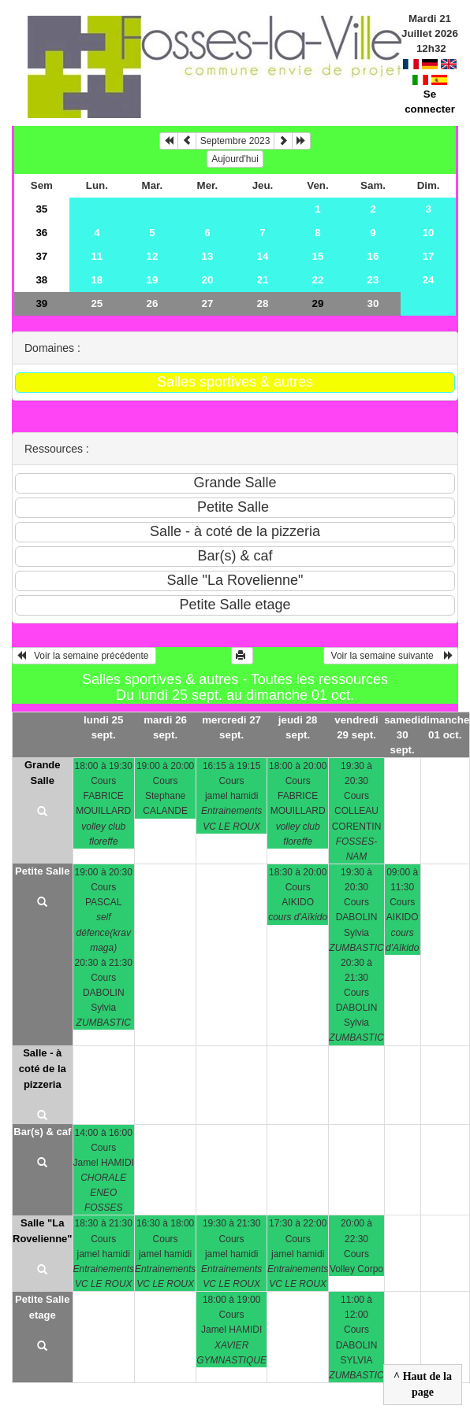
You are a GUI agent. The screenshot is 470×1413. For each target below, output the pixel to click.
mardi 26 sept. (165, 727)
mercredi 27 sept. (231, 727)
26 (152, 303)
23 (373, 280)
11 (97, 256)
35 (41, 209)
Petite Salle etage (42, 1307)
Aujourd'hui (235, 159)
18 (97, 280)
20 (208, 280)
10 (429, 233)
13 (208, 256)
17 (429, 256)
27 (208, 303)
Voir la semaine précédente (84, 655)
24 (429, 280)
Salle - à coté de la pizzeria (42, 1068)
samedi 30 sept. (402, 735)
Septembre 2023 (235, 140)
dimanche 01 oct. (444, 727)
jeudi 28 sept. (298, 727)
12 (152, 256)
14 (263, 256)
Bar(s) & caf (42, 1131)
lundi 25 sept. (103, 727)
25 (97, 303)
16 (373, 256)
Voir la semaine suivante (390, 655)
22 (318, 280)
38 (41, 280)
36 (41, 233)
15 (318, 256)
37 (41, 256)
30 (373, 303)
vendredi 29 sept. (356, 727)
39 (41, 303)
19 (152, 280)
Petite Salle (42, 871)
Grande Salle (42, 772)
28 (263, 303)
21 (263, 280)
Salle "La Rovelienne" (43, 1231)
